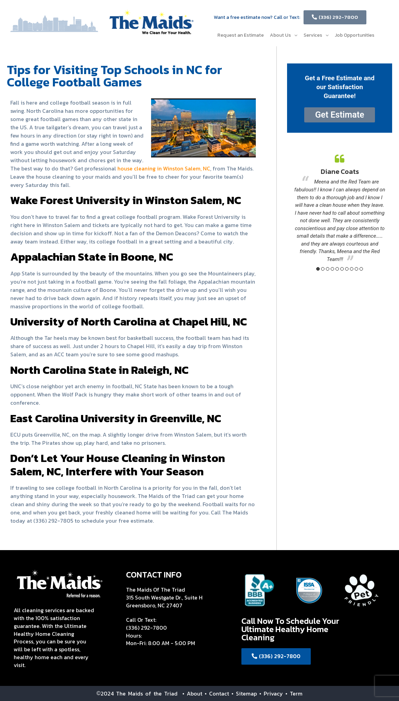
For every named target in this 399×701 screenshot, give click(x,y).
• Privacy (272, 693)
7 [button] (347, 269)
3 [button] (327, 269)
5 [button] (337, 269)
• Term (294, 693)
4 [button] (332, 269)
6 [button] (342, 269)
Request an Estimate (240, 35)
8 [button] (351, 269)
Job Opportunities (354, 35)
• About (190, 693)
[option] (339, 208)
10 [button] (361, 269)
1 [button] (318, 269)
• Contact (217, 693)
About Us (283, 35)
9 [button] (356, 269)
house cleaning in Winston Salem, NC (163, 168)
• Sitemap (244, 693)
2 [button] (322, 269)
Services (316, 35)
